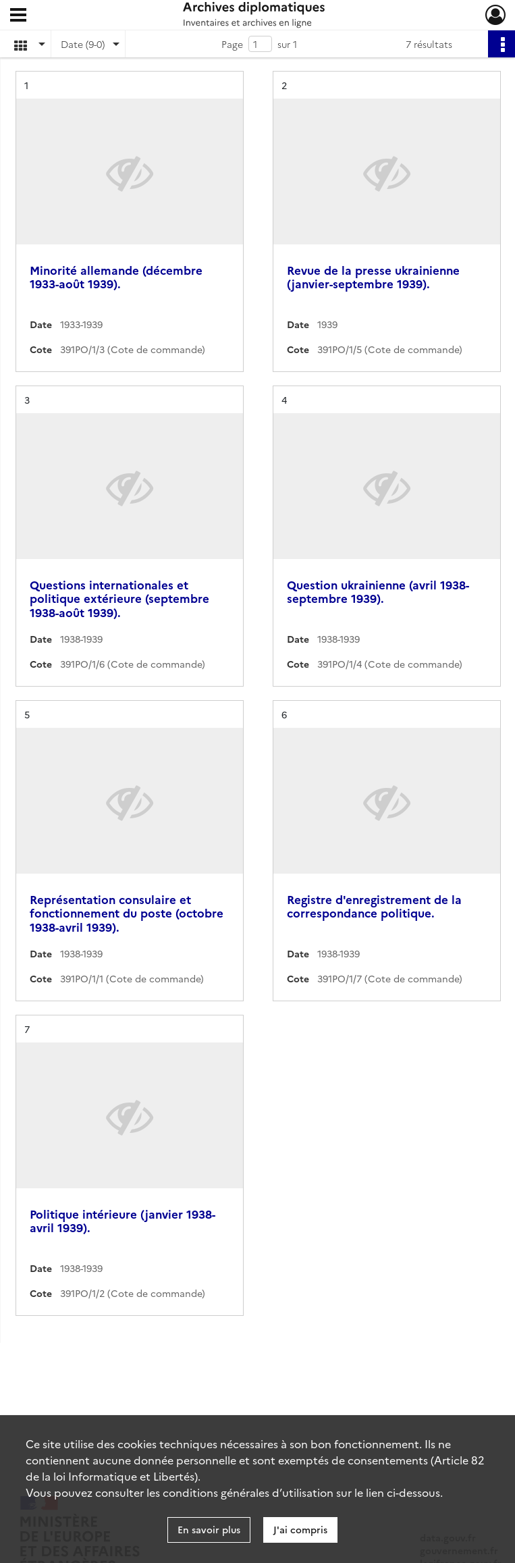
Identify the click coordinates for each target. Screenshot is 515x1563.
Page (232, 44)
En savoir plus (209, 1529)
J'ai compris (300, 1529)
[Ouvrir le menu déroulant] (18, 16)
